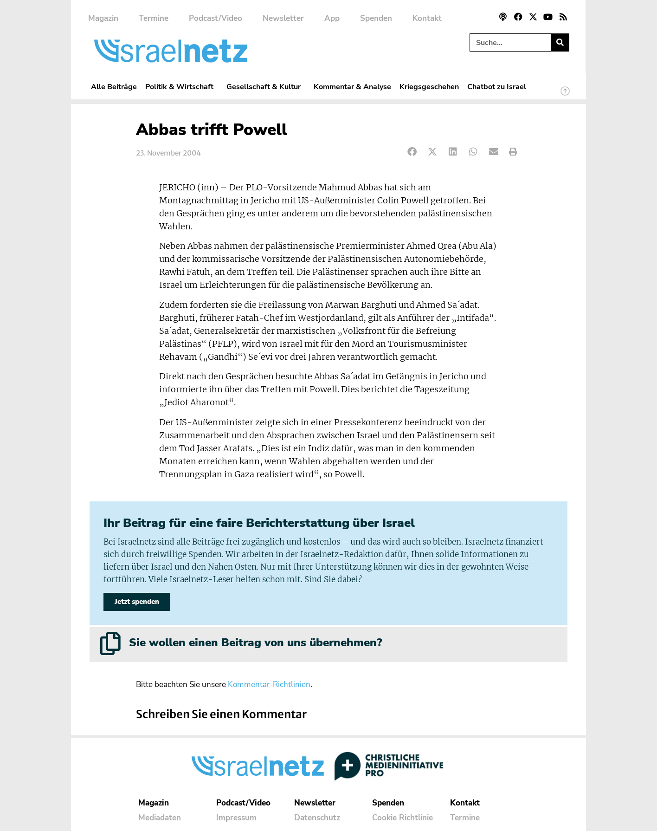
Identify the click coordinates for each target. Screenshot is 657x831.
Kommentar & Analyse (352, 86)
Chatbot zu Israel (496, 86)
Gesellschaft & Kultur (265, 86)
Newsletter (283, 18)
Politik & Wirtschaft (181, 86)
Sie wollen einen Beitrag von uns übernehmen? (255, 642)
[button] (412, 152)
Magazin (103, 18)
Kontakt (427, 18)
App (332, 18)
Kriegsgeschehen (429, 86)
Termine (153, 18)
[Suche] (560, 42)
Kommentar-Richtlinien (269, 685)
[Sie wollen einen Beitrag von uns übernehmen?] (110, 643)
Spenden (376, 18)
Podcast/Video (215, 18)
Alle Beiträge (114, 86)
